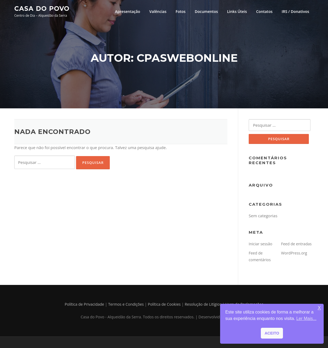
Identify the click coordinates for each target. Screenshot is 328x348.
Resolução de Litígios (203, 304)
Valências (157, 11)
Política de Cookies (164, 304)
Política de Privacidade (84, 304)
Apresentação (127, 11)
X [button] (319, 308)
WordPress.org (294, 253)
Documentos (206, 11)
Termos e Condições (126, 304)
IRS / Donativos (295, 11)
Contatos (264, 11)
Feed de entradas (296, 243)
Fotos (181, 11)
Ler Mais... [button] (306, 318)
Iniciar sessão (260, 243)
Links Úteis (237, 11)
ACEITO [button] (272, 333)
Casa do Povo (42, 8)
